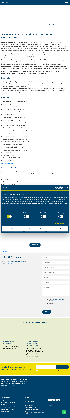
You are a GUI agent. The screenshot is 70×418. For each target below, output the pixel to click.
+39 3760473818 (30, 407)
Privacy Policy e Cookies (8, 407)
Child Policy (5, 411)
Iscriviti (50, 24)
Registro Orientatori (7, 400)
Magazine (4, 404)
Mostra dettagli (59, 223)
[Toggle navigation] (66, 2)
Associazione (5, 397)
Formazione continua (8, 402)
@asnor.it (35, 409)
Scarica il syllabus (7, 163)
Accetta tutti (57, 229)
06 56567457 (29, 405)
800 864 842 (29, 401)
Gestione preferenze (8, 409)
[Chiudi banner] (67, 187)
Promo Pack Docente (8, 343)
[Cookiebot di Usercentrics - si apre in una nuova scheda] (55, 187)
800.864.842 (10, 263)
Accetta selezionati (35, 229)
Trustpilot (4, 251)
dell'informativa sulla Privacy (59, 299)
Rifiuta (13, 229)
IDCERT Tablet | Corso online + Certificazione (32, 344)
